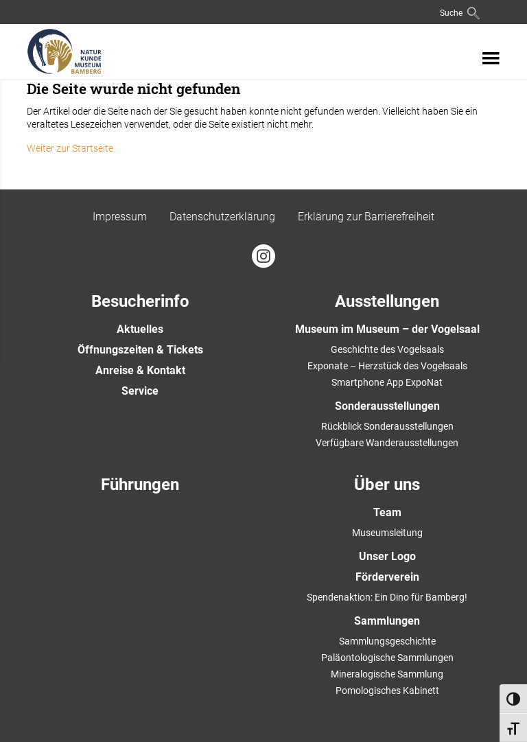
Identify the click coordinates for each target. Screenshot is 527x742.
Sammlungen (387, 620)
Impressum (120, 216)
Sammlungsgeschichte (387, 641)
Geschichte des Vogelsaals (387, 349)
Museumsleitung (387, 532)
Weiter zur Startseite (70, 148)
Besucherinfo (140, 301)
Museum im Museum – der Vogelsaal (387, 329)
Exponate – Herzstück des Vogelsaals (387, 365)
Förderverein (387, 576)
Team (387, 512)
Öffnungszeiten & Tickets (140, 349)
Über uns (387, 484)
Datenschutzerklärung (222, 216)
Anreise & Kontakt (140, 370)
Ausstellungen (387, 301)
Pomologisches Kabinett (387, 690)
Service (140, 390)
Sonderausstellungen (387, 406)
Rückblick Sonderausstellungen (387, 426)
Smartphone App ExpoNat (387, 382)
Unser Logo (387, 556)
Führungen (140, 484)
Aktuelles (140, 329)
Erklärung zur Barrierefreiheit (366, 216)
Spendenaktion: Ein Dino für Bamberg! (387, 597)
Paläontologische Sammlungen (387, 657)
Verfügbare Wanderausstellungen (387, 442)
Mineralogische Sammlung (387, 674)
